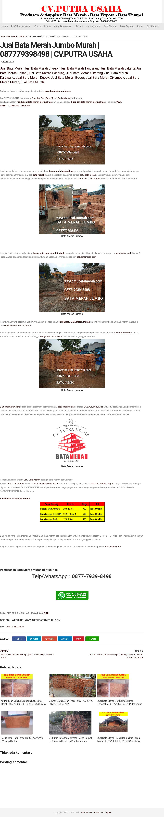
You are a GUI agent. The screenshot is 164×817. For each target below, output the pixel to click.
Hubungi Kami (93, 26)
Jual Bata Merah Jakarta (117, 68)
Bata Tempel (110, 26)
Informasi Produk (42, 26)
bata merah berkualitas (61, 171)
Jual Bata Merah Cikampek (105, 78)
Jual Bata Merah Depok (32, 78)
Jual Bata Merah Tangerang (80, 68)
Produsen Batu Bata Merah (17, 325)
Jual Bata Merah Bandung (46, 73)
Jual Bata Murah (32, 82)
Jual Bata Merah (12, 68)
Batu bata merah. (112, 546)
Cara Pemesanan (63, 26)
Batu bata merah (16, 483)
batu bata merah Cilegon (102, 483)
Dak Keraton (153, 26)
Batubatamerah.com (10, 407)
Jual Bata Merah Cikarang (84, 73)
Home (5, 26)
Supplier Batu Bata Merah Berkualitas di (52, 98)
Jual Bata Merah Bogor (67, 78)
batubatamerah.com (86, 257)
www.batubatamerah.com (57, 91)
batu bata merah (88, 175)
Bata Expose (126, 26)
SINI (46, 613)
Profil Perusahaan (20, 26)
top (108, 812)
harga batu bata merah (89, 178)
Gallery (79, 26)
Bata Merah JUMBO (16, 36)
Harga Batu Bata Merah (51, 336)
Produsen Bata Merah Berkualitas (34, 102)
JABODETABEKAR (20, 105)
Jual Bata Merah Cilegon (42, 68)
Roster (140, 26)
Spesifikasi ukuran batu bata (15, 498)
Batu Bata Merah (122, 332)
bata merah (38, 175)
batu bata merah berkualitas (45, 483)
